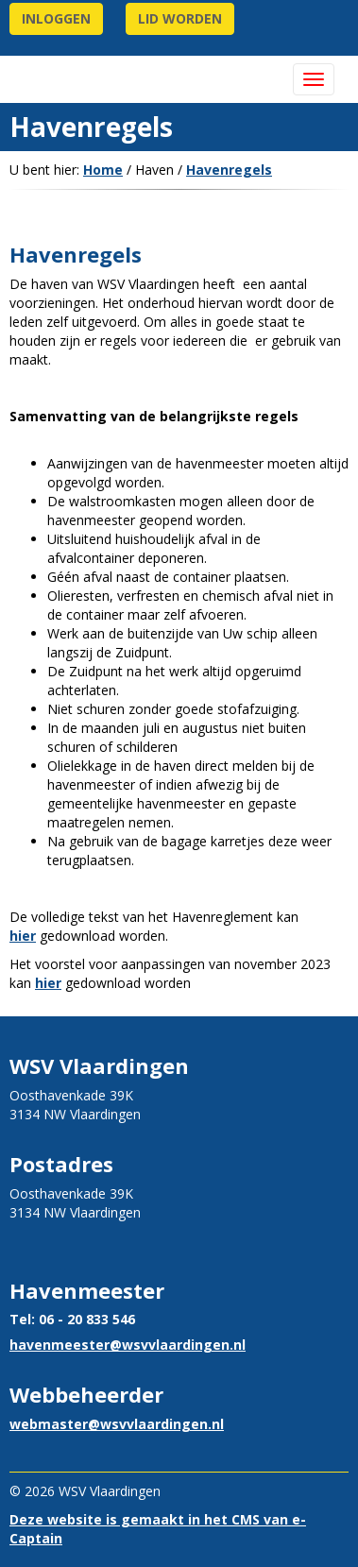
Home (103, 170)
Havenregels (229, 170)
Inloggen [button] (56, 18)
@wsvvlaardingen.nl (127, 1345)
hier (22, 936)
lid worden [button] (180, 18)
